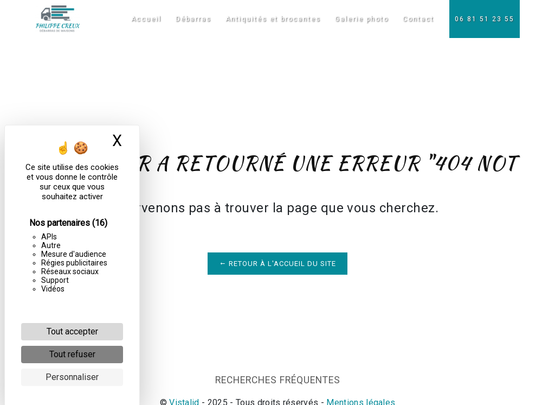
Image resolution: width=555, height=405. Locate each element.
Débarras (193, 19)
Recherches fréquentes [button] (277, 380)
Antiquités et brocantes (273, 19)
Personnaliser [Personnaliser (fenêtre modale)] (72, 377)
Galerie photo (362, 19)
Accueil (146, 19)
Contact (418, 19)
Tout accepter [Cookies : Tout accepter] (72, 331)
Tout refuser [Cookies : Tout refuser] (72, 354)
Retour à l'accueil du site (277, 264)
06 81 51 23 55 (484, 19)
